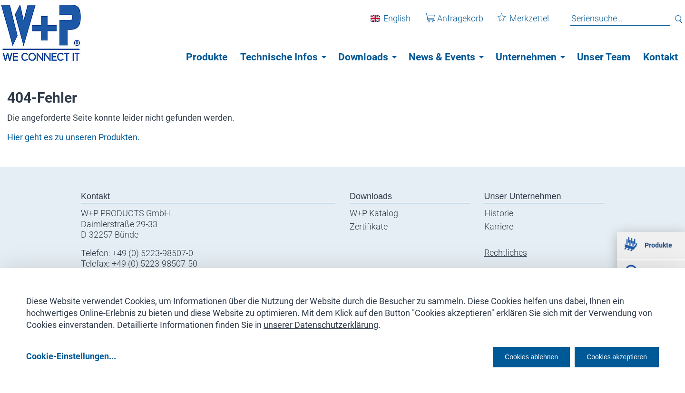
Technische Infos (279, 57)
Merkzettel (516, 23)
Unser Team (603, 57)
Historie (498, 213)
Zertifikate (369, 226)
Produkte (206, 57)
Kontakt (660, 57)
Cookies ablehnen (502, 356)
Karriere (498, 226)
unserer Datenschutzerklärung (321, 321)
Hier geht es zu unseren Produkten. (73, 137)
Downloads (363, 57)
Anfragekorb (447, 23)
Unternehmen (526, 57)
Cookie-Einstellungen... (71, 356)
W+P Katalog (374, 213)
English (389, 23)
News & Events (442, 57)
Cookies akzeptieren (608, 356)
